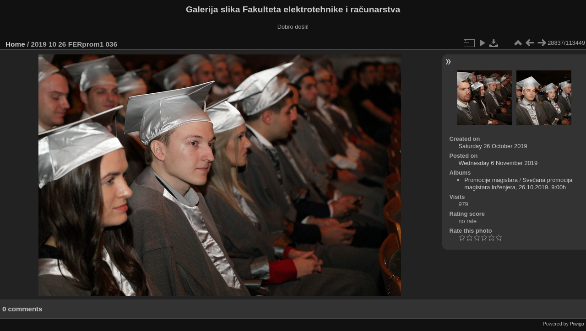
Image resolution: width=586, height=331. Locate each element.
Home (15, 44)
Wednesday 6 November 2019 (497, 163)
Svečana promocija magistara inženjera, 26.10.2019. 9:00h (518, 183)
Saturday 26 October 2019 (492, 146)
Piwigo (577, 323)
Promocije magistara (491, 179)
